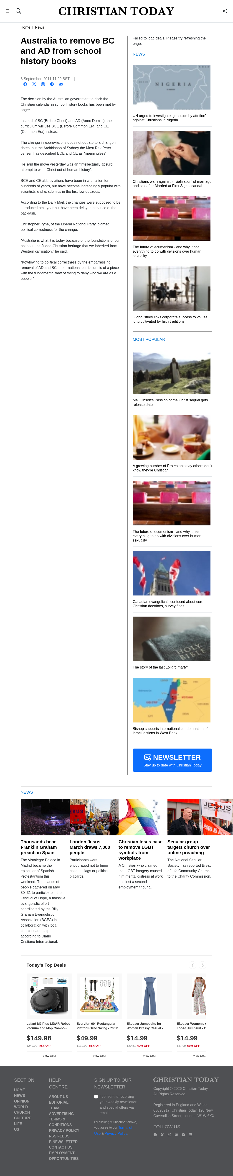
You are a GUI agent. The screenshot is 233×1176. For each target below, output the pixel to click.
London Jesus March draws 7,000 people (90, 847)
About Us (58, 1097)
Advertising (61, 1113)
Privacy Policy (64, 1130)
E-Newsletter (63, 1142)
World (21, 1107)
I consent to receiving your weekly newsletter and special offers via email (118, 1105)
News (39, 27)
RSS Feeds (59, 1136)
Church (22, 1112)
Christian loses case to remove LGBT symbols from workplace (140, 850)
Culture (22, 1118)
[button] (7, 12)
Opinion (22, 1101)
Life (18, 1124)
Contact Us (61, 1147)
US (16, 1129)
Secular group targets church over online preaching (188, 847)
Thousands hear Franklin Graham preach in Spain (39, 847)
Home (25, 27)
